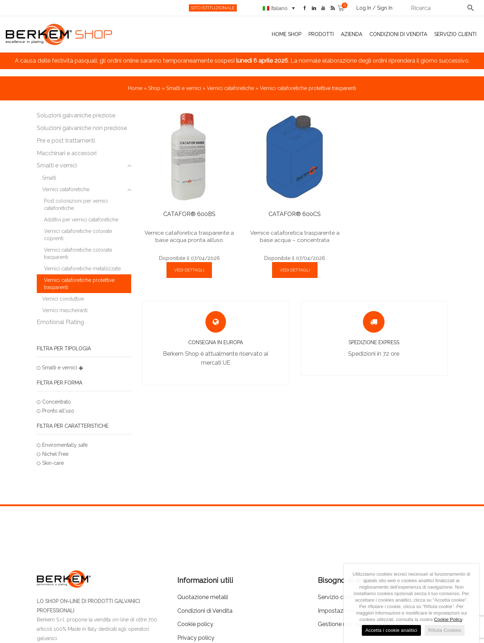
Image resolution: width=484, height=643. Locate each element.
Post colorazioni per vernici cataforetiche (76, 204)
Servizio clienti (455, 34)
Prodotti (321, 34)
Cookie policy (195, 624)
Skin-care (53, 463)
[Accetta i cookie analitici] (470, 603)
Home (135, 88)
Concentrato (56, 402)
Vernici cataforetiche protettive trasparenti (79, 283)
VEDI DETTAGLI (189, 270)
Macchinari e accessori (67, 153)
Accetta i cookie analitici (391, 630)
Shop (154, 88)
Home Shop (286, 34)
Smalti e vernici (183, 88)
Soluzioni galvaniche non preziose (82, 128)
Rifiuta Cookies (444, 630)
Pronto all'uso (58, 411)
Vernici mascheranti (65, 310)
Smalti (49, 178)
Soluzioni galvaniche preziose (76, 115)
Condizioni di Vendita (398, 34)
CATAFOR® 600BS (189, 214)
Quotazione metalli (202, 597)
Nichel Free (55, 454)
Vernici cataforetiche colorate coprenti (78, 234)
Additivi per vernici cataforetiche (81, 219)
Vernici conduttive (63, 299)
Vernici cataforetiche (230, 88)
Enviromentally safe (65, 445)
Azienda (351, 34)
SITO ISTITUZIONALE (213, 7)
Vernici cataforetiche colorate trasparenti (78, 253)
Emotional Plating (60, 322)
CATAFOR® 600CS (294, 214)
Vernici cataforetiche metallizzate (82, 268)
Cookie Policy (448, 619)
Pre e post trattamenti (66, 140)
